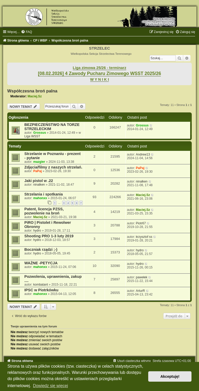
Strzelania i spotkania (43, 194)
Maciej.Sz (35, 96)
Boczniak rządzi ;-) (40, 249)
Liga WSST (32, 136)
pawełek (141, 277)
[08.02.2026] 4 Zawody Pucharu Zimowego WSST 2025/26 (99, 73)
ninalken (39, 184)
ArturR (140, 291)
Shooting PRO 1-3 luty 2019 (49, 236)
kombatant (40, 284)
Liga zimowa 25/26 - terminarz (99, 68)
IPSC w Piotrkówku (41, 290)
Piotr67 (141, 223)
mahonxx (40, 198)
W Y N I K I (99, 79)
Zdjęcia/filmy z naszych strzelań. (53, 167)
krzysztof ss (144, 237)
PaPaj (37, 171)
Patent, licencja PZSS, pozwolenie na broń (44, 211)
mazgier (39, 162)
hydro (37, 230)
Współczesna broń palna (32, 91)
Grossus (39, 132)
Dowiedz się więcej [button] (50, 385)
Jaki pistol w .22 (38, 181)
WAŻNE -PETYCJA (41, 263)
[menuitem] (26, 32)
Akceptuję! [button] (170, 376)
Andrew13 (143, 154)
